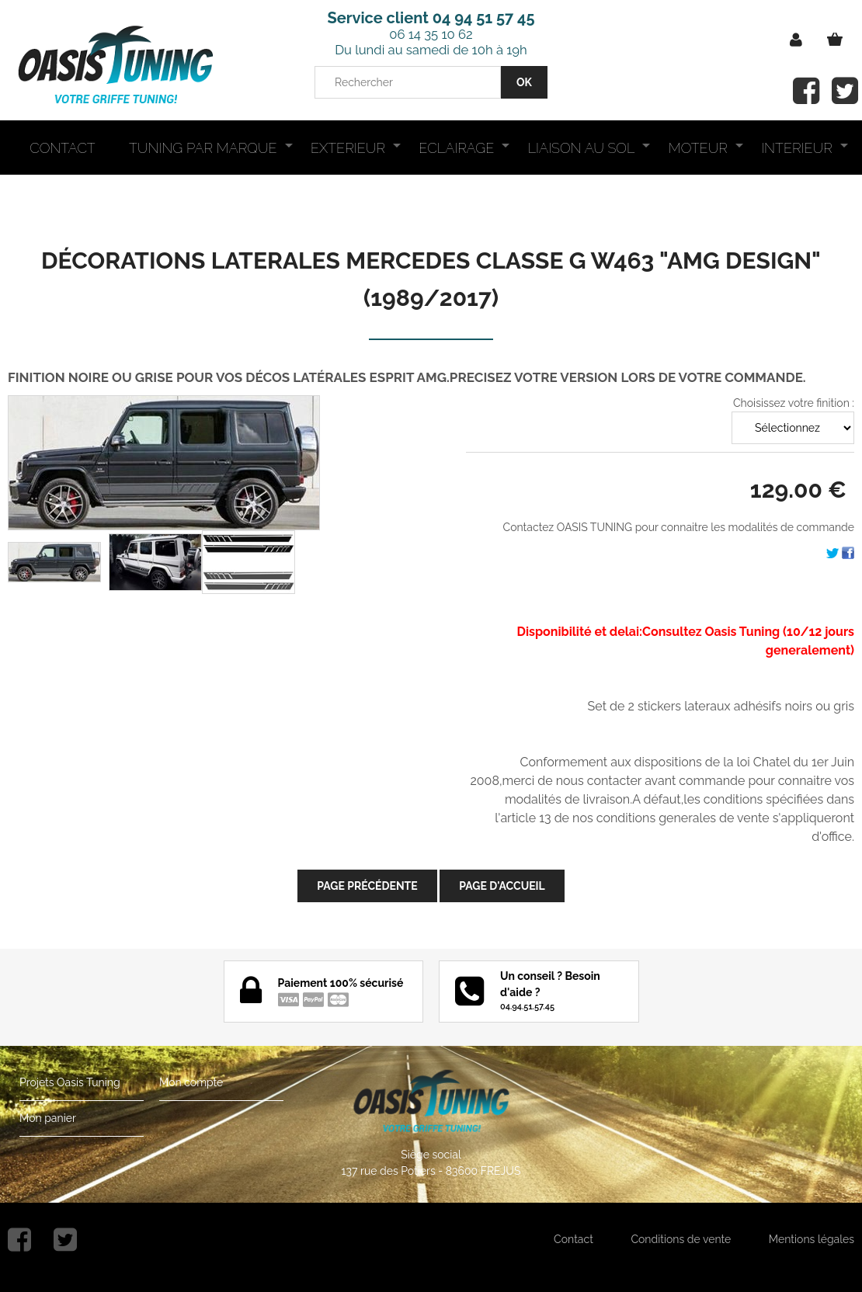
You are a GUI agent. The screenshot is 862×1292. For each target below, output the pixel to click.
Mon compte (191, 1082)
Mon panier (47, 1118)
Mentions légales (811, 1239)
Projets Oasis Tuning (69, 1082)
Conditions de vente (681, 1239)
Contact (573, 1239)
